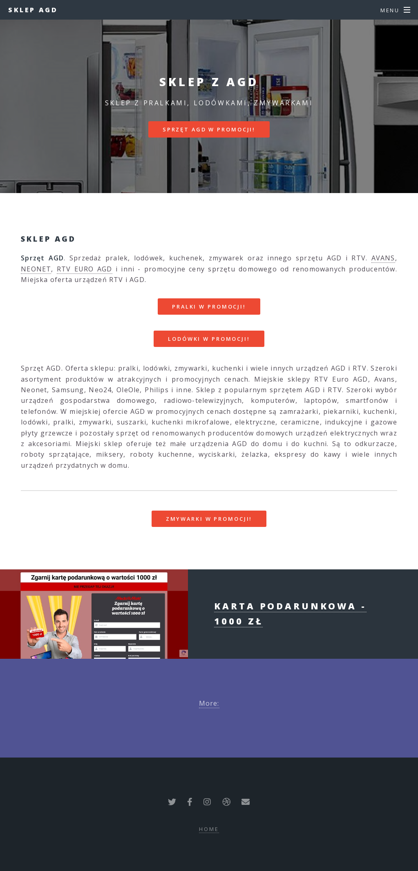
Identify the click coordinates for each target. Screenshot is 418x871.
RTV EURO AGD (84, 268)
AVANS (383, 257)
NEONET (36, 268)
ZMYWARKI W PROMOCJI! (209, 518)
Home (209, 829)
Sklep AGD (33, 9)
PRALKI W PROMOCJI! (209, 306)
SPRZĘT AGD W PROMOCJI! (209, 129)
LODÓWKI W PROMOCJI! (209, 338)
